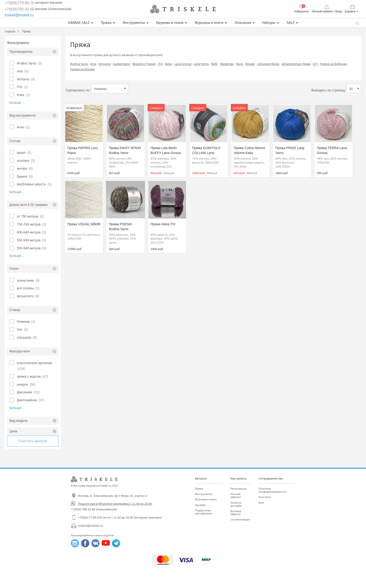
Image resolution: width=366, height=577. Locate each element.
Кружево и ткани (169, 22)
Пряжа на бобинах (333, 64)
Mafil (214, 64)
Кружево (200, 505)
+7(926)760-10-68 (19, 9)
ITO (160, 64)
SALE (290, 22)
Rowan (250, 64)
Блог (261, 503)
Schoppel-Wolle (268, 64)
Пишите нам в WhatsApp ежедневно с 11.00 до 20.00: (115, 504)
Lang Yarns (201, 64)
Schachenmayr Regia (296, 64)
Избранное (301, 11)
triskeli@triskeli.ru (19, 15)
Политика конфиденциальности (272, 490)
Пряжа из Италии (82, 69)
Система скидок (240, 519)
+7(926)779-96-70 (19, 3)
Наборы (268, 22)
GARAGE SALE (79, 22)
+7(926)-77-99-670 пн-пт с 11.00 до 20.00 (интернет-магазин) (120, 517)
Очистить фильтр (32, 441)
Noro (239, 64)
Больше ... (17, 102)
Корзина (350, 11)
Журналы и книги (209, 22)
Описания (243, 22)
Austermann (121, 64)
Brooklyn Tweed (144, 64)
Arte (93, 64)
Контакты (264, 497)
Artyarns (105, 64)
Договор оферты (235, 512)
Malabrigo (227, 64)
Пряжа (106, 22)
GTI (315, 64)
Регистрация (238, 489)
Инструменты (134, 22)
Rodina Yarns (79, 64)
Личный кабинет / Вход (326, 11)
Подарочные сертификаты (203, 512)
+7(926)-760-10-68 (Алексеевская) (94, 509)
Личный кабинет (235, 495)
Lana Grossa (182, 64)
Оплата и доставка (236, 504)
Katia (168, 64)
